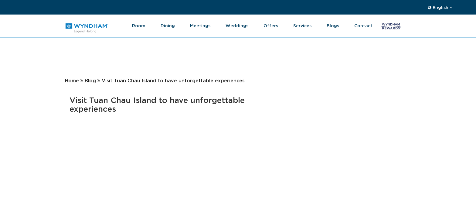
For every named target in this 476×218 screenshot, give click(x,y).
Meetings (200, 25)
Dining (168, 25)
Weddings (237, 25)
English (440, 7)
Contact (363, 25)
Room (138, 25)
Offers (271, 25)
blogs (333, 25)
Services (302, 25)
